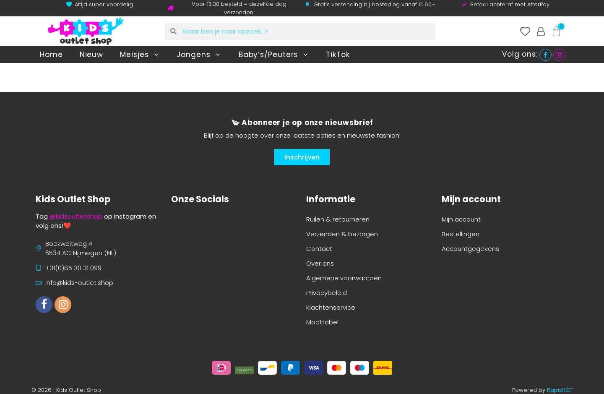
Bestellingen (460, 234)
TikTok (337, 55)
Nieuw (92, 55)
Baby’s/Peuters (274, 55)
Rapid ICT (560, 390)
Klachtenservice (330, 307)
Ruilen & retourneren (338, 219)
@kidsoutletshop (75, 216)
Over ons (320, 263)
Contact (319, 248)
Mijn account (461, 219)
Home (51, 55)
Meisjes (140, 55)
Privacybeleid (326, 292)
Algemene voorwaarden (344, 278)
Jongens (199, 55)
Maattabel (322, 322)
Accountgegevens (470, 248)
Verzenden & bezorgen (342, 234)
